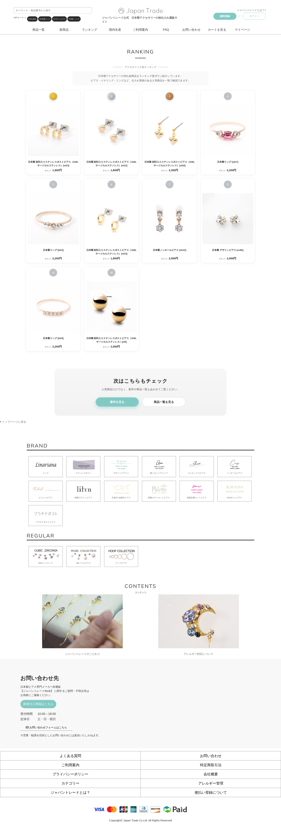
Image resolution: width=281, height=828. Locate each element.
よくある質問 (70, 756)
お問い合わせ (191, 29)
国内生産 (115, 29)
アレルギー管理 (210, 783)
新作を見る (117, 401)
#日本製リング (44, 19)
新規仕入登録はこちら (38, 704)
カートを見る (217, 29)
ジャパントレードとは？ (70, 792)
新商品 (64, 29)
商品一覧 (38, 29)
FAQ (166, 29)
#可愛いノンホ (74, 19)
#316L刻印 (32, 19)
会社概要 (211, 774)
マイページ (242, 29)
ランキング (89, 29)
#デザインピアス (59, 19)
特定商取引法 (211, 765)
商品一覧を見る (164, 401)
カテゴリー (70, 783)
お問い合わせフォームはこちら (46, 727)
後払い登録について (211, 792)
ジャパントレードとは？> (251, 10)
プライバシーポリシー (70, 774)
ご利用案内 (140, 29)
